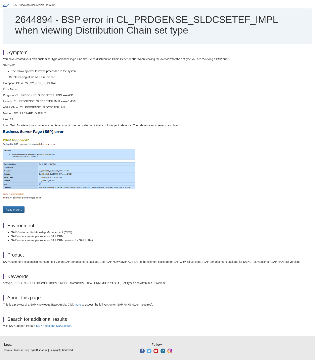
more (78, 304)
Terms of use (21, 350)
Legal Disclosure (39, 350)
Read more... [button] (14, 209)
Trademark (67, 350)
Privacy (8, 350)
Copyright (54, 350)
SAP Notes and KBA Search (53, 325)
